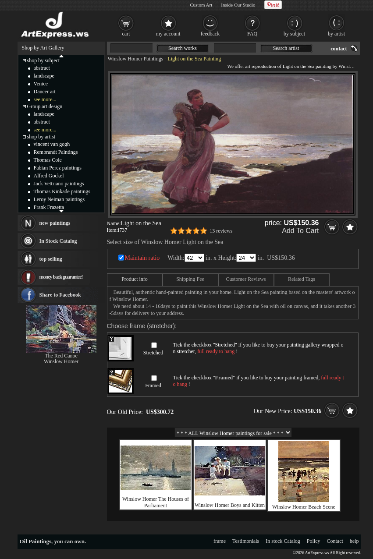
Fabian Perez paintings (58, 168)
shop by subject (43, 60)
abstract (42, 68)
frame (219, 541)
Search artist (286, 48)
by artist (336, 34)
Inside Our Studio (238, 4)
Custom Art (201, 4)
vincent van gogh (52, 144)
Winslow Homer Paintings (135, 59)
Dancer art (45, 91)
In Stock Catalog (58, 241)
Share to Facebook (60, 295)
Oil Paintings (36, 541)
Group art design (45, 106)
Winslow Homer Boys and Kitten (230, 505)
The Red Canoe (61, 356)
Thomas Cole (48, 160)
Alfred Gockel (49, 176)
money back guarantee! (61, 277)
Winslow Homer (61, 361)
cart (126, 34)
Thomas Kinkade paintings (62, 191)
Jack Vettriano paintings (59, 183)
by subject (294, 34)
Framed (153, 385)
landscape (44, 76)
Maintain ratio (142, 258)
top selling (50, 259)
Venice (41, 84)
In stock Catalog (283, 541)
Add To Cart (300, 230)
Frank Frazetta (49, 207)
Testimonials (245, 541)
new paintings (55, 223)
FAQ (252, 34)
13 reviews (221, 231)
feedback (210, 34)
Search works (182, 48)
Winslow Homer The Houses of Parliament (155, 502)
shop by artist (41, 137)
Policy (313, 541)
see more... (45, 99)
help (354, 541)
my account (168, 34)
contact (338, 49)
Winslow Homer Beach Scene (303, 507)
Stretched (153, 353)
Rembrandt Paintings (56, 152)
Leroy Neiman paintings (59, 199)
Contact (335, 541)
